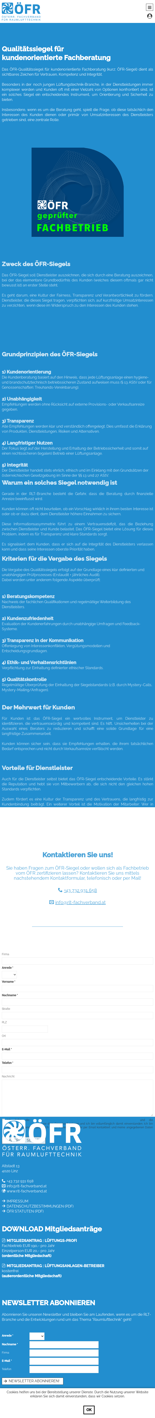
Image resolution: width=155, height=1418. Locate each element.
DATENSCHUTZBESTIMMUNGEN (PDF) (40, 1206)
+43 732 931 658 (80, 931)
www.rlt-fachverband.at (27, 1191)
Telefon (6, 1369)
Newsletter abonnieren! (34, 1381)
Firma (5, 1034)
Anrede (7, 1047)
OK (89, 1410)
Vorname (8, 1061)
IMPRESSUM (17, 1201)
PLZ (4, 1102)
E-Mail (6, 1361)
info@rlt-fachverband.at (80, 944)
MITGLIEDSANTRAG (24, 1240)
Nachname (9, 1075)
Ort (4, 1115)
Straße (6, 1088)
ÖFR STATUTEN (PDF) (25, 1211)
